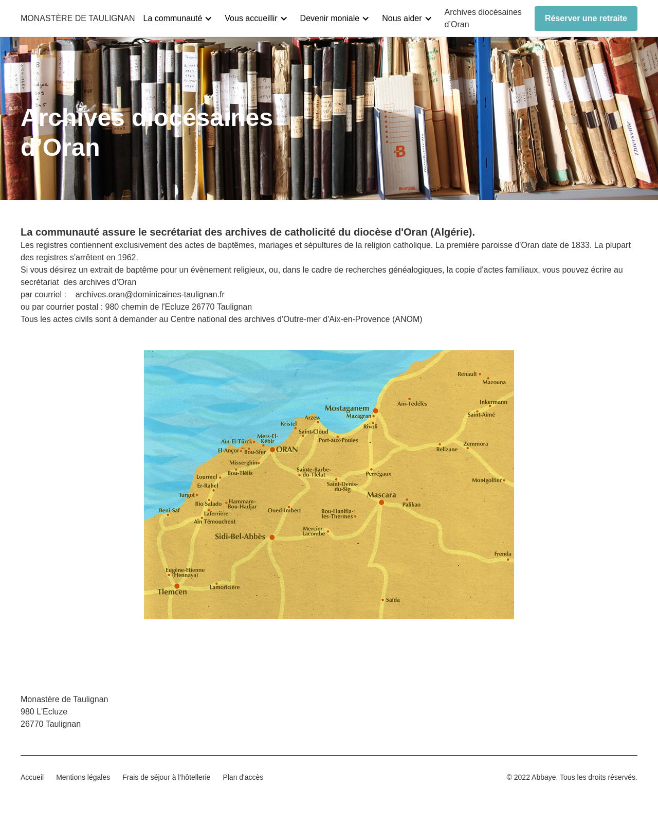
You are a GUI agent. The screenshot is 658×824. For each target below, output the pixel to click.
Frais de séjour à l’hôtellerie (166, 777)
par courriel (42, 294)
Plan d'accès (243, 777)
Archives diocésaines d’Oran (483, 18)
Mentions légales (83, 777)
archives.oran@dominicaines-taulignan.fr (150, 294)
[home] (78, 18)
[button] (182, 18)
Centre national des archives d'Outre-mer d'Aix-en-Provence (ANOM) (297, 319)
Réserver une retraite (586, 18)
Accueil (32, 777)
